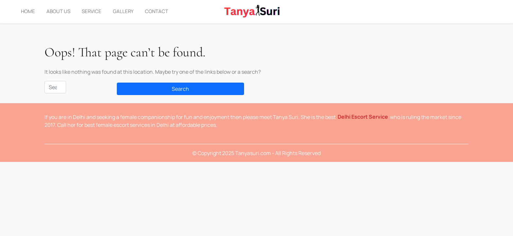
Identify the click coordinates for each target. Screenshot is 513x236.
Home (28, 11)
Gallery (123, 11)
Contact (156, 11)
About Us (58, 11)
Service (91, 11)
